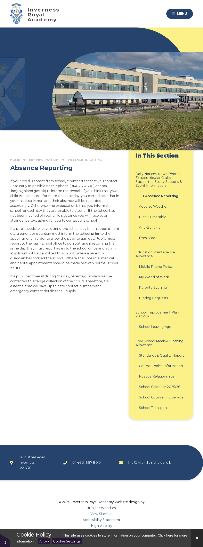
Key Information (43, 159)
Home (15, 159)
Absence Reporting (85, 159)
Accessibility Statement (101, 520)
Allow (44, 541)
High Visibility (101, 526)
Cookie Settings (67, 541)
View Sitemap (101, 514)
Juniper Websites (101, 508)
